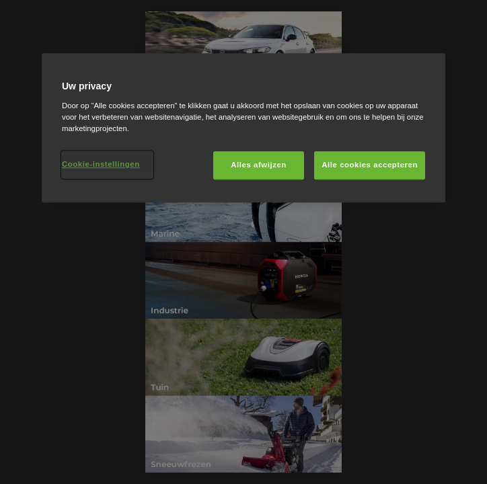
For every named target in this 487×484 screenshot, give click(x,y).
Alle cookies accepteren (370, 165)
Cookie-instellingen (101, 164)
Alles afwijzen (259, 165)
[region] (243, 127)
